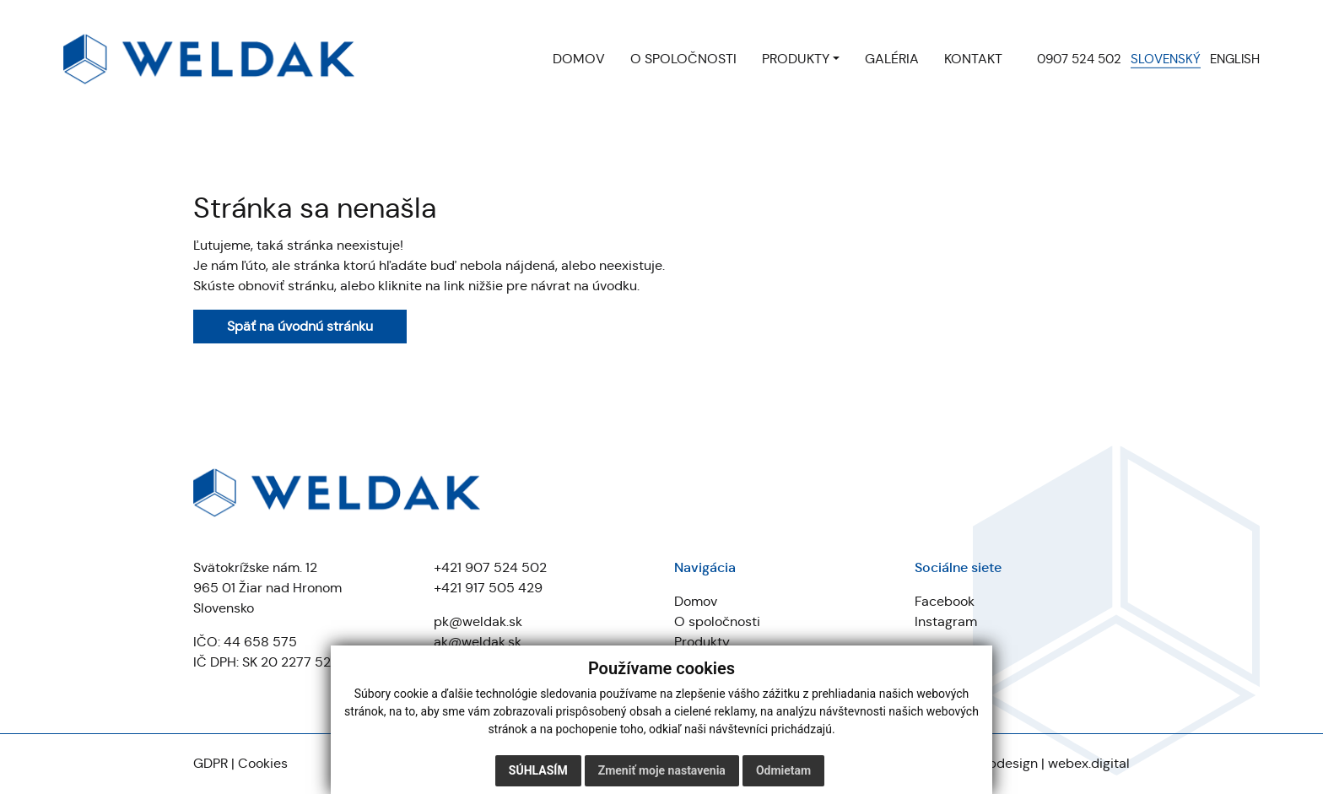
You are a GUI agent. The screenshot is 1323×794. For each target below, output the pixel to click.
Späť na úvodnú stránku (300, 326)
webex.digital (1089, 763)
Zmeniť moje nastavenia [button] (662, 770)
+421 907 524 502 (490, 567)
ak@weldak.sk (477, 642)
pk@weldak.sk (478, 621)
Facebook (945, 601)
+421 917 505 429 (488, 588)
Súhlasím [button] (538, 770)
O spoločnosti (717, 621)
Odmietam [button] (783, 770)
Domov (695, 601)
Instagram (946, 621)
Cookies (263, 763)
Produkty (702, 642)
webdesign (1004, 763)
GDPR (210, 763)
